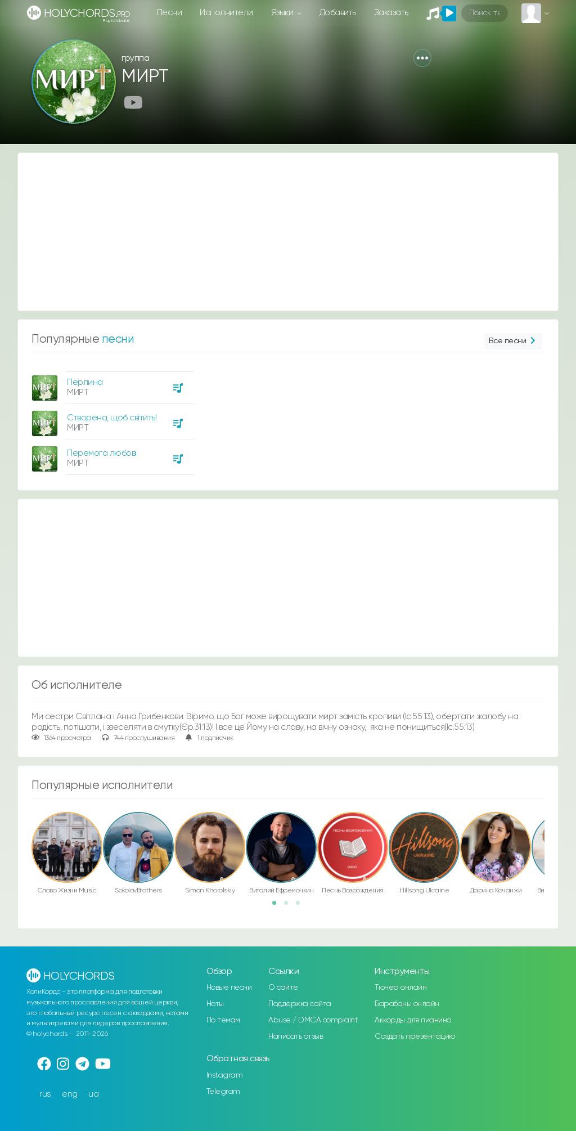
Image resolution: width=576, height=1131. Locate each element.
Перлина (85, 382)
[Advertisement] (288, 232)
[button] (422, 58)
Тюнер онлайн (400, 987)
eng (70, 1094)
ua (93, 1094)
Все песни (513, 341)
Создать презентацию (415, 1036)
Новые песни (229, 987)
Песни (169, 12)
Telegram (223, 1092)
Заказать (391, 12)
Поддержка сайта (299, 1004)
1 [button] (278, 906)
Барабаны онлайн (407, 1004)
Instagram (224, 1075)
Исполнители (226, 12)
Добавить (338, 12)
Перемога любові (102, 453)
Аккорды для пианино (413, 1020)
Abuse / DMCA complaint (313, 1020)
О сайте (283, 987)
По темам (223, 1020)
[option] (111, 419)
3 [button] (301, 906)
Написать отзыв (295, 1036)
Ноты (215, 1004)
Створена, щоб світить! (111, 418)
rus (45, 1094)
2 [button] (289, 906)
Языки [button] (283, 12)
